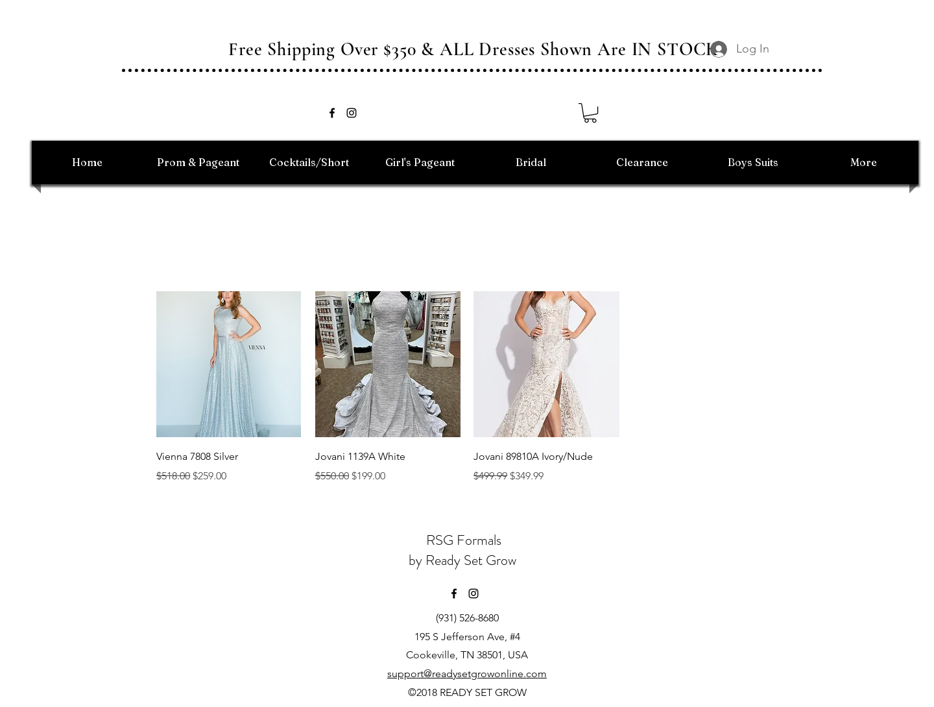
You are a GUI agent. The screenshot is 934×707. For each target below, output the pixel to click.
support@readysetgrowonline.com (467, 673)
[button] (590, 113)
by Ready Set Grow (464, 560)
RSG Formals (463, 540)
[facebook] (332, 112)
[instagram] (351, 112)
